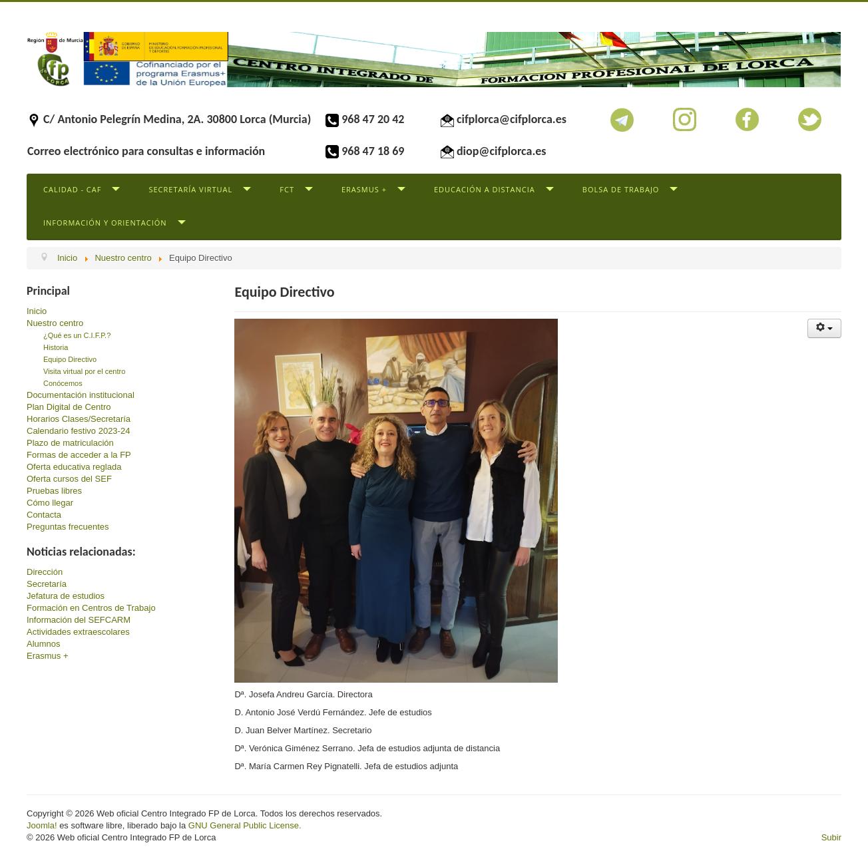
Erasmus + (364, 189)
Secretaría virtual (190, 189)
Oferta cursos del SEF (69, 479)
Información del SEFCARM (78, 620)
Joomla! (42, 825)
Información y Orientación (105, 223)
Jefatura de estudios (66, 596)
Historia (55, 347)
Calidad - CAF (72, 189)
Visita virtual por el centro (84, 371)
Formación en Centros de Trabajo (91, 608)
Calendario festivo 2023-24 (78, 431)
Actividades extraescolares (78, 632)
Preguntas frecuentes (68, 527)
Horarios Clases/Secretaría (78, 419)
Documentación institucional (80, 395)
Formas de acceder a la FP (79, 455)
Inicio (37, 311)
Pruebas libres (54, 491)
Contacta (44, 515)
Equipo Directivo (70, 359)
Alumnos (44, 644)
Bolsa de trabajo (621, 189)
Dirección (45, 572)
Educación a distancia (484, 189)
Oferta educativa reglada (74, 467)
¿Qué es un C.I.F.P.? (76, 335)
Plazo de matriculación (70, 443)
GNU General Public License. (245, 825)
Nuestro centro (55, 323)
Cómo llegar (50, 503)
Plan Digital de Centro (68, 407)
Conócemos (63, 383)
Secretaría (47, 584)
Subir (831, 837)
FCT (287, 189)
